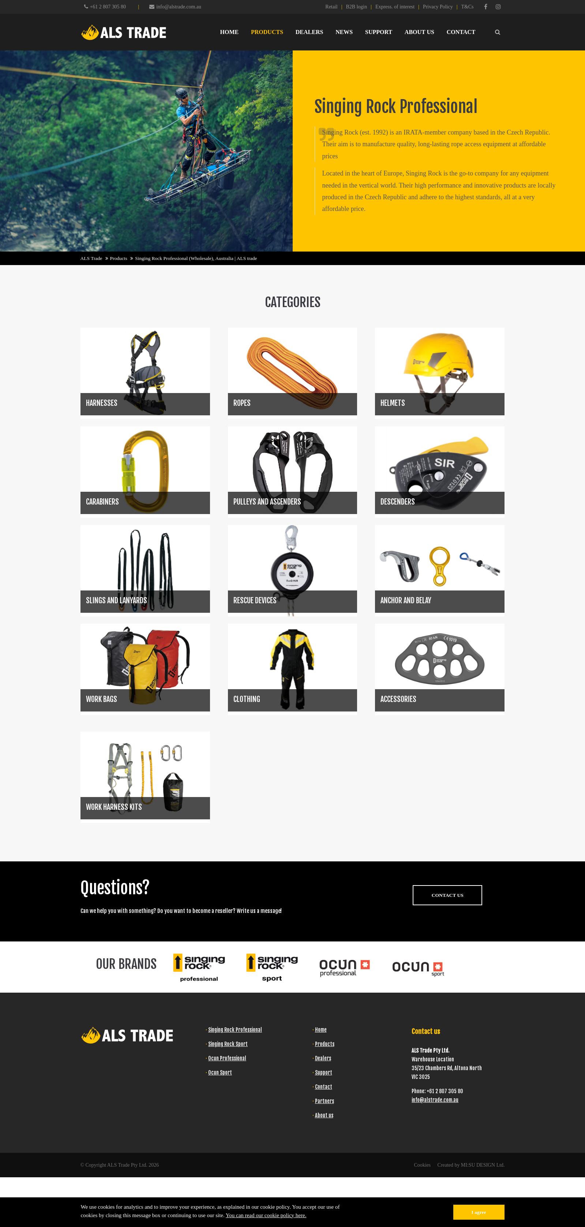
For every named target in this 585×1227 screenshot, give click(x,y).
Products (118, 258)
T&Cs (467, 7)
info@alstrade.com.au (175, 7)
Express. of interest (395, 7)
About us (324, 1115)
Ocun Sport (220, 1072)
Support (323, 1072)
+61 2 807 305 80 (108, 7)
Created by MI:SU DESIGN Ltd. (471, 1165)
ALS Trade (91, 258)
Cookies (422, 1165)
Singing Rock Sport (228, 1044)
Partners (324, 1101)
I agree (479, 1212)
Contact (323, 1087)
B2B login (356, 7)
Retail (331, 7)
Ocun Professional (227, 1058)
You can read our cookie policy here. (266, 1215)
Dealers (323, 1058)
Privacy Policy (438, 7)
